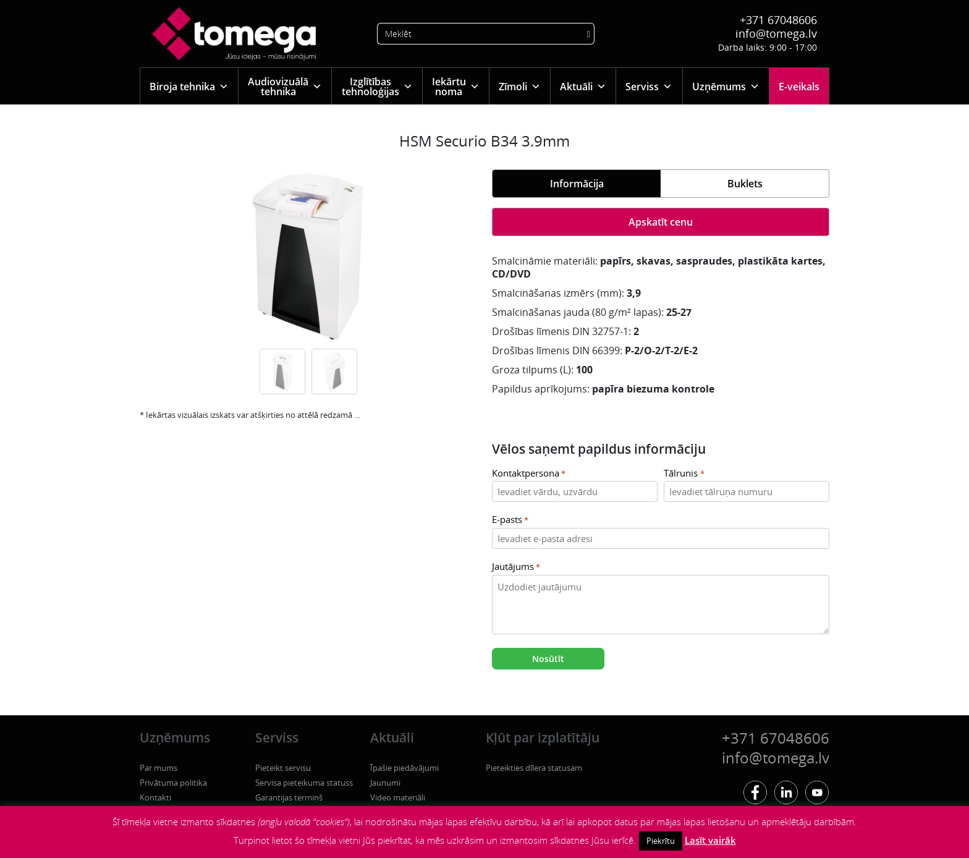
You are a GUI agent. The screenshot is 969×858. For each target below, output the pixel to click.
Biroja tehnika (189, 86)
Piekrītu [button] (660, 840)
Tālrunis (684, 473)
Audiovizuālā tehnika (285, 86)
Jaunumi (385, 782)
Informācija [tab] (577, 183)
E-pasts (510, 520)
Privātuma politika (173, 782)
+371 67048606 (778, 19)
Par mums (158, 767)
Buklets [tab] (745, 183)
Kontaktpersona (528, 473)
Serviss (648, 86)
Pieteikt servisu (283, 767)
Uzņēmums (726, 86)
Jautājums (516, 567)
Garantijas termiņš (289, 797)
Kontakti (155, 797)
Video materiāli (397, 797)
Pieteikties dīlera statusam (534, 767)
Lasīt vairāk (710, 840)
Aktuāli (583, 86)
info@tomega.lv (776, 33)
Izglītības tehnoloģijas (377, 86)
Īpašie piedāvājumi (404, 767)
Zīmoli (520, 86)
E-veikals (799, 86)
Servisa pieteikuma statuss (304, 782)
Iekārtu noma (456, 86)
